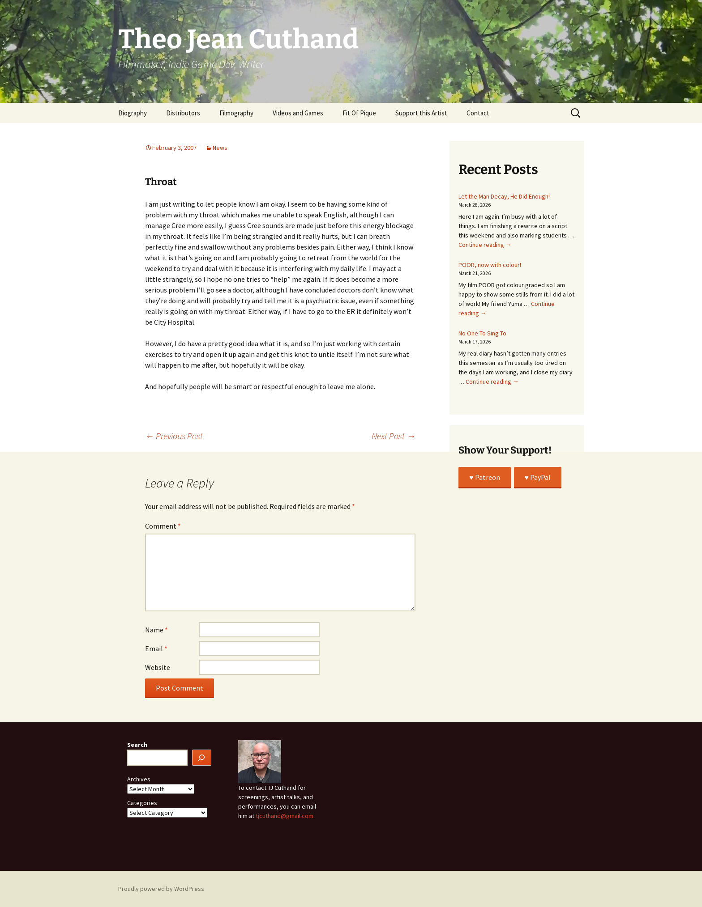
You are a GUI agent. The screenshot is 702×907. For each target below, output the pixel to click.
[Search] (202, 758)
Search (137, 745)
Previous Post (174, 435)
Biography (132, 113)
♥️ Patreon (484, 477)
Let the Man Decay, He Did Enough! (504, 196)
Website (157, 667)
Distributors (183, 113)
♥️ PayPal (538, 477)
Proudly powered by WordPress (161, 889)
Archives (138, 779)
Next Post (393, 435)
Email (156, 648)
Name (156, 629)
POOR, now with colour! (489, 265)
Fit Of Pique (359, 113)
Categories (142, 803)
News (220, 148)
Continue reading (485, 245)
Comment (163, 525)
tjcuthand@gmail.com (284, 816)
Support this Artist (421, 113)
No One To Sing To (482, 333)
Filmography (236, 113)
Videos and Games (298, 113)
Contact (478, 113)
